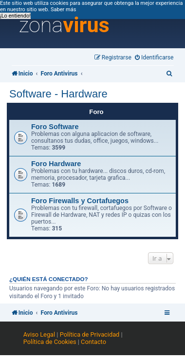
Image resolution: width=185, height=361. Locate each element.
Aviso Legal (39, 334)
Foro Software (55, 127)
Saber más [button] (63, 9)
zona (64, 25)
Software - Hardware (58, 94)
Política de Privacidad (90, 334)
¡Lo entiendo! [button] (15, 16)
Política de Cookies (49, 341)
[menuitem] (154, 57)
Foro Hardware (56, 164)
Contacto (93, 341)
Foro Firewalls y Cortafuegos (80, 201)
